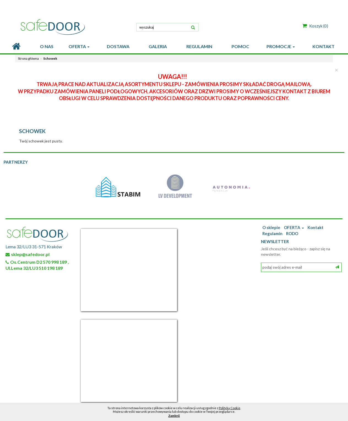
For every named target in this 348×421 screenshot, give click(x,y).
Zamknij (174, 415)
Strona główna (28, 58)
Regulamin (272, 233)
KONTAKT (323, 46)
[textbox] (167, 27)
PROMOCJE (281, 46)
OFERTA (79, 46)
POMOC (240, 46)
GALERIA (158, 46)
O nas (46, 46)
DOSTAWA (118, 46)
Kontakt (315, 227)
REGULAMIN (199, 46)
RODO (292, 233)
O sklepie (271, 227)
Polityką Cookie (229, 408)
